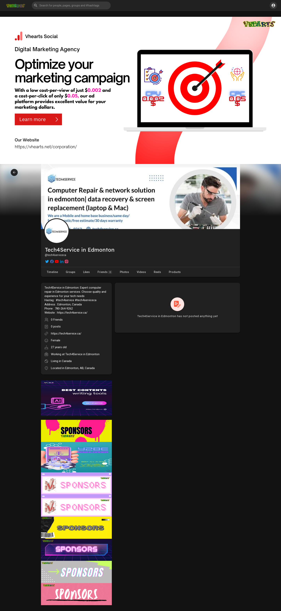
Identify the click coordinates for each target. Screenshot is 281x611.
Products (175, 272)
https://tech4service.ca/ (66, 333)
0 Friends (57, 319)
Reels (157, 272)
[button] (71, 5)
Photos (124, 272)
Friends (105, 272)
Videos (141, 272)
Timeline (52, 272)
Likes (86, 272)
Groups (70, 272)
